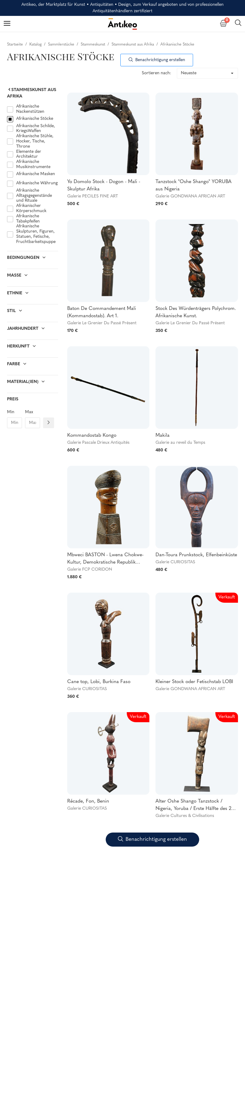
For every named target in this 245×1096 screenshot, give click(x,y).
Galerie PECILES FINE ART (92, 196)
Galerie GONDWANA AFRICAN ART (190, 196)
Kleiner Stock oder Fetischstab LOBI (194, 681)
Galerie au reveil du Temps (180, 442)
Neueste (188, 73)
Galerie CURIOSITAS (175, 562)
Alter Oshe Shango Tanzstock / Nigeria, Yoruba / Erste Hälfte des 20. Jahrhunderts (195, 805)
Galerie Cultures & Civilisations (184, 816)
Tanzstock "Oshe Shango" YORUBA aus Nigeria (193, 185)
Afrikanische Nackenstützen (30, 109)
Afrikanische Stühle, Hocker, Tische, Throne (34, 141)
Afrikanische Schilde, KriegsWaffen (35, 129)
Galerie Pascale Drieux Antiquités (98, 442)
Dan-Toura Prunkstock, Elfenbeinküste (196, 555)
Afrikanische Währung (37, 183)
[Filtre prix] (48, 422)
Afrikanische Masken (35, 174)
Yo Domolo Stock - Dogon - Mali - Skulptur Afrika (103, 185)
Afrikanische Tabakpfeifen (28, 219)
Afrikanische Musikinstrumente (33, 164)
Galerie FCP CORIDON (89, 569)
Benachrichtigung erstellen (157, 60)
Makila (162, 435)
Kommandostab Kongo (91, 435)
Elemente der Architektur (28, 154)
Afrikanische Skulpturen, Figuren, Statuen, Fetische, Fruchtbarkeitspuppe (36, 234)
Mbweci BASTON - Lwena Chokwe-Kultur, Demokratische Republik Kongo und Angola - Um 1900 (105, 559)
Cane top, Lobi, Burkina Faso (98, 681)
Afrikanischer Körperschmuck (31, 208)
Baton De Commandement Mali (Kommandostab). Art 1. (101, 312)
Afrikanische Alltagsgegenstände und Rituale (34, 195)
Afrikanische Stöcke (34, 118)
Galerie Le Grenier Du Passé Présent (102, 323)
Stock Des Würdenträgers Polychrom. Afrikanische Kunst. (195, 312)
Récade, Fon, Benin (88, 801)
